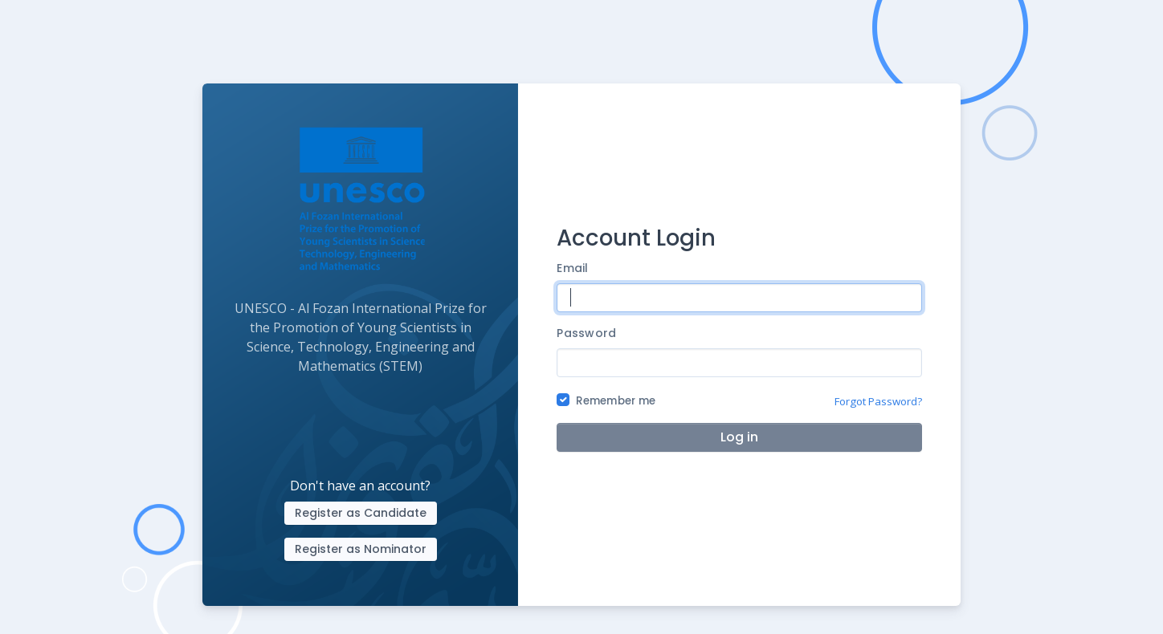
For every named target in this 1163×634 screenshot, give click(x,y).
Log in (739, 437)
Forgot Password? (878, 401)
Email (572, 268)
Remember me (615, 400)
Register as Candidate (360, 513)
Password (586, 333)
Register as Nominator (360, 549)
